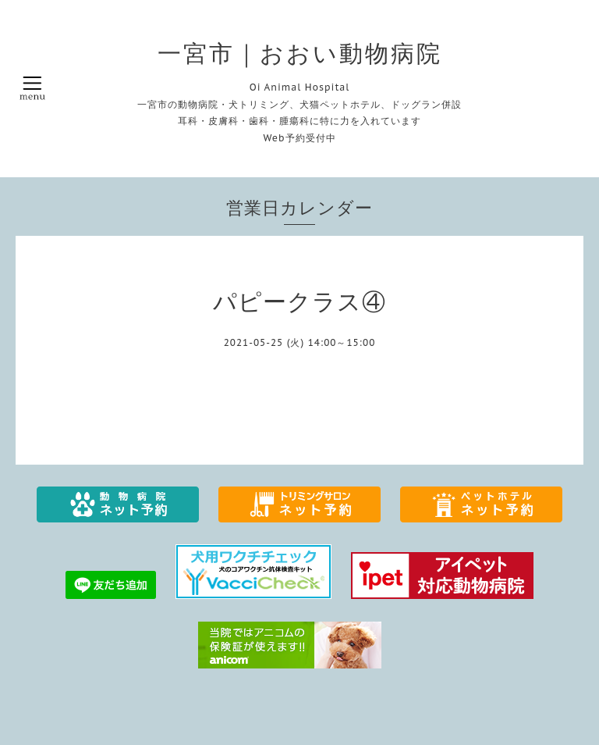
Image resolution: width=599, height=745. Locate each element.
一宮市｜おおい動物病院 (300, 53)
